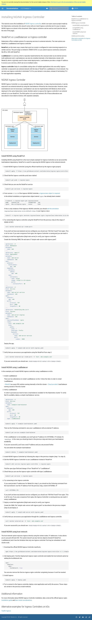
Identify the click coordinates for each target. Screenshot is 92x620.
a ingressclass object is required (49, 193)
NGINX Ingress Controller (78, 23)
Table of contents (77, 16)
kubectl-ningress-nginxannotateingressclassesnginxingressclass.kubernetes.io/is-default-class (37, 215)
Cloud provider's (53, 384)
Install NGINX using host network (79, 32)
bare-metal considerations (23, 600)
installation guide (6, 600)
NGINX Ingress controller (33, 24)
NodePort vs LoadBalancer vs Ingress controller (80, 19)
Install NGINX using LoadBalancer (78, 28)
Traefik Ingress (6, 611)
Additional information (78, 36)
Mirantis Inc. (14, 617)
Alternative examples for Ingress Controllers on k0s (81, 39)
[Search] (58, 8)
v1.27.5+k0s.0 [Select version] (25, 8)
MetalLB (7, 384)
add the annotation (53, 209)
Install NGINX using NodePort (81, 25)
